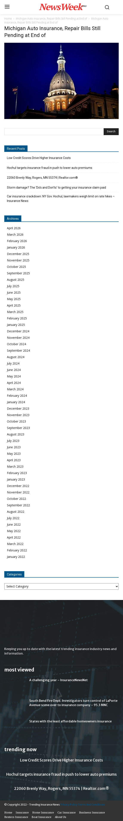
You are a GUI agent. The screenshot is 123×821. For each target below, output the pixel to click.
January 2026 (16, 247)
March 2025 (15, 312)
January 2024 (16, 402)
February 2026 (17, 241)
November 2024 (18, 338)
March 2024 (15, 389)
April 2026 (14, 228)
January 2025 (16, 325)
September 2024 (18, 350)
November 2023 (18, 415)
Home (8, 18)
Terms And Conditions (91, 804)
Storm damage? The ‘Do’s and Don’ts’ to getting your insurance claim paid (56, 187)
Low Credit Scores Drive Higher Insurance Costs (39, 158)
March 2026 (15, 234)
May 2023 (14, 454)
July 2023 (13, 441)
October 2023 (16, 421)
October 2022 (16, 499)
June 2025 (14, 292)
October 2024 (16, 344)
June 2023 (14, 447)
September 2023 (18, 428)
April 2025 (14, 305)
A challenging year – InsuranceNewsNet (58, 680)
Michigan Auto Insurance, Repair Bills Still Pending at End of (51, 18)
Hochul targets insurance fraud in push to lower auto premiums (49, 167)
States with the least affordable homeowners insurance (70, 721)
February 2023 (17, 473)
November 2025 (18, 260)
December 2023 (18, 408)
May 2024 (14, 376)
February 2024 (17, 396)
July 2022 (13, 518)
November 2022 (18, 492)
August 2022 (15, 512)
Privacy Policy (68, 804)
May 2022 (14, 531)
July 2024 (13, 363)
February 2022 (17, 550)
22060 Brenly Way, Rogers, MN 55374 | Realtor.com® (42, 177)
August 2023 (15, 434)
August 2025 (15, 280)
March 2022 (15, 544)
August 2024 (15, 357)
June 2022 (14, 524)
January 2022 (16, 557)
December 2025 (18, 254)
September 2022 (18, 505)
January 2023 (16, 479)
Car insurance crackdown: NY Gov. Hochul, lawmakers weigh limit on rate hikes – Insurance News (61, 199)
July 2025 (13, 286)
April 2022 (14, 537)
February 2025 (17, 318)
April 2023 (14, 460)
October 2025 (16, 267)
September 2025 (18, 273)
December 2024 (18, 331)
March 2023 (15, 466)
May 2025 (14, 299)
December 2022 (18, 486)
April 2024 (14, 383)
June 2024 (14, 370)
